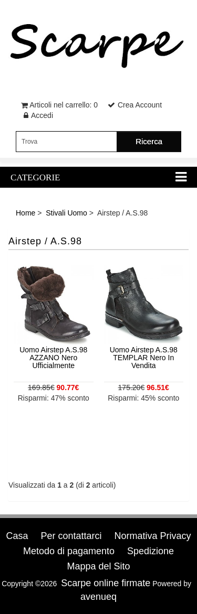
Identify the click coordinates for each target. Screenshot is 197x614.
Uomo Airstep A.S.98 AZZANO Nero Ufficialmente (53, 358)
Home (25, 213)
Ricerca (149, 141)
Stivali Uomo (66, 213)
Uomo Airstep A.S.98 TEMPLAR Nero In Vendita (144, 358)
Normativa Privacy (152, 536)
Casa (17, 536)
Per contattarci (70, 536)
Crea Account (140, 105)
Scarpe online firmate (105, 583)
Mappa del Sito (98, 566)
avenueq (98, 596)
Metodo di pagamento (69, 551)
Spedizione (150, 551)
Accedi (42, 115)
